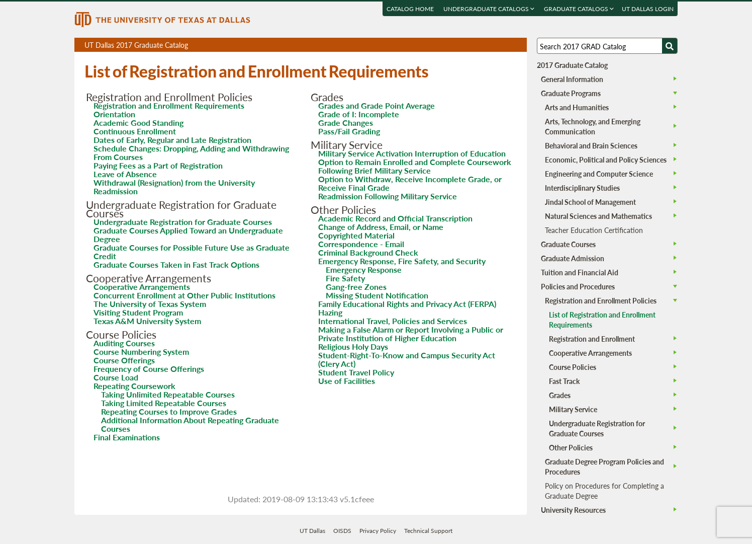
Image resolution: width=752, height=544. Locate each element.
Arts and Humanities (577, 107)
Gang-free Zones (356, 286)
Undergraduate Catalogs (488, 9)
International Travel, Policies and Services (392, 321)
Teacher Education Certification (594, 230)
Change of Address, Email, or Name (380, 226)
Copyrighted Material (356, 235)
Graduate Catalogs (579, 9)
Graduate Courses (568, 244)
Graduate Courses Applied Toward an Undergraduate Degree (188, 234)
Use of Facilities (346, 380)
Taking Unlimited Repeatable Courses (168, 394)
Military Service (573, 409)
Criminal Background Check (368, 252)
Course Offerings (124, 360)
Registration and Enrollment (592, 339)
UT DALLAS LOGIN (648, 9)
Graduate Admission (572, 258)
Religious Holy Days (353, 346)
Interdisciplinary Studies (582, 188)
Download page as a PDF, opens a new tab (483, 45)
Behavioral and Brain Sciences (591, 145)
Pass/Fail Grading (349, 131)
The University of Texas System (149, 303)
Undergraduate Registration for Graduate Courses (182, 221)
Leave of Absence (125, 174)
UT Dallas (312, 530)
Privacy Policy (377, 530)
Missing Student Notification (377, 295)
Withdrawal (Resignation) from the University (174, 182)
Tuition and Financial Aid (579, 272)
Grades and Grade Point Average (376, 105)
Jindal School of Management (590, 202)
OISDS (342, 530)
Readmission (115, 191)
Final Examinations (126, 437)
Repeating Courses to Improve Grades (169, 411)
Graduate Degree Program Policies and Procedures (604, 466)
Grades (560, 395)
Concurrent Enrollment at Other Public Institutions (184, 295)
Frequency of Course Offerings (148, 368)
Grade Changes (345, 122)
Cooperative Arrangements (141, 286)
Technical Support (428, 530)
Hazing (330, 312)
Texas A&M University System (147, 321)
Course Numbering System (141, 351)
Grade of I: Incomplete (358, 114)
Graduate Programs (571, 93)
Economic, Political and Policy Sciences (606, 159)
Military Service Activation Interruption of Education (412, 153)
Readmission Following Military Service (387, 196)
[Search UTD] (669, 45)
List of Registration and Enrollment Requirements (602, 319)
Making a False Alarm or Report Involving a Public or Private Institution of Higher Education (410, 334)
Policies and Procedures (578, 286)
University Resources (573, 510)
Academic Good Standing (138, 122)
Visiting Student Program (138, 312)
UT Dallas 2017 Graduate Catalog (305, 46)
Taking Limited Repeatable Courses (163, 403)
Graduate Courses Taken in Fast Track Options (176, 264)
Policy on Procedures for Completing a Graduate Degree (604, 491)
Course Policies (572, 367)
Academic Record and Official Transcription (395, 218)
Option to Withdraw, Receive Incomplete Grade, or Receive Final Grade (410, 183)
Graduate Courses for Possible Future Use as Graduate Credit (191, 252)
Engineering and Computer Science (599, 174)
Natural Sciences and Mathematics (598, 216)
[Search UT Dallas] (607, 46)
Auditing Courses (124, 343)
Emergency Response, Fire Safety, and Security (402, 261)
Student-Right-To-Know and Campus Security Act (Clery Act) (406, 359)
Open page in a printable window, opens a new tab (506, 45)
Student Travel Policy (356, 372)
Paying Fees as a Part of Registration (158, 165)
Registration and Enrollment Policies (600, 300)
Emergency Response (364, 269)
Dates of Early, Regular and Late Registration (172, 139)
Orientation (114, 114)
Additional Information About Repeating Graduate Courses (190, 424)
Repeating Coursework (134, 386)
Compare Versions (517, 45)
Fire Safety (345, 278)
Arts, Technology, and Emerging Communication (592, 126)
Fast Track (564, 381)
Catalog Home (410, 9)
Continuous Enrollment (134, 131)
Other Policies (571, 447)
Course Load (115, 377)
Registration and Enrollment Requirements (168, 105)
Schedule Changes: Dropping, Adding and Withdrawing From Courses (191, 152)
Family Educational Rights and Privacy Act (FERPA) (407, 303)
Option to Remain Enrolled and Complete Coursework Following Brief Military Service (414, 166)
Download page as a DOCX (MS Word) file (494, 45)
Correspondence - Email (361, 244)
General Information (572, 79)
